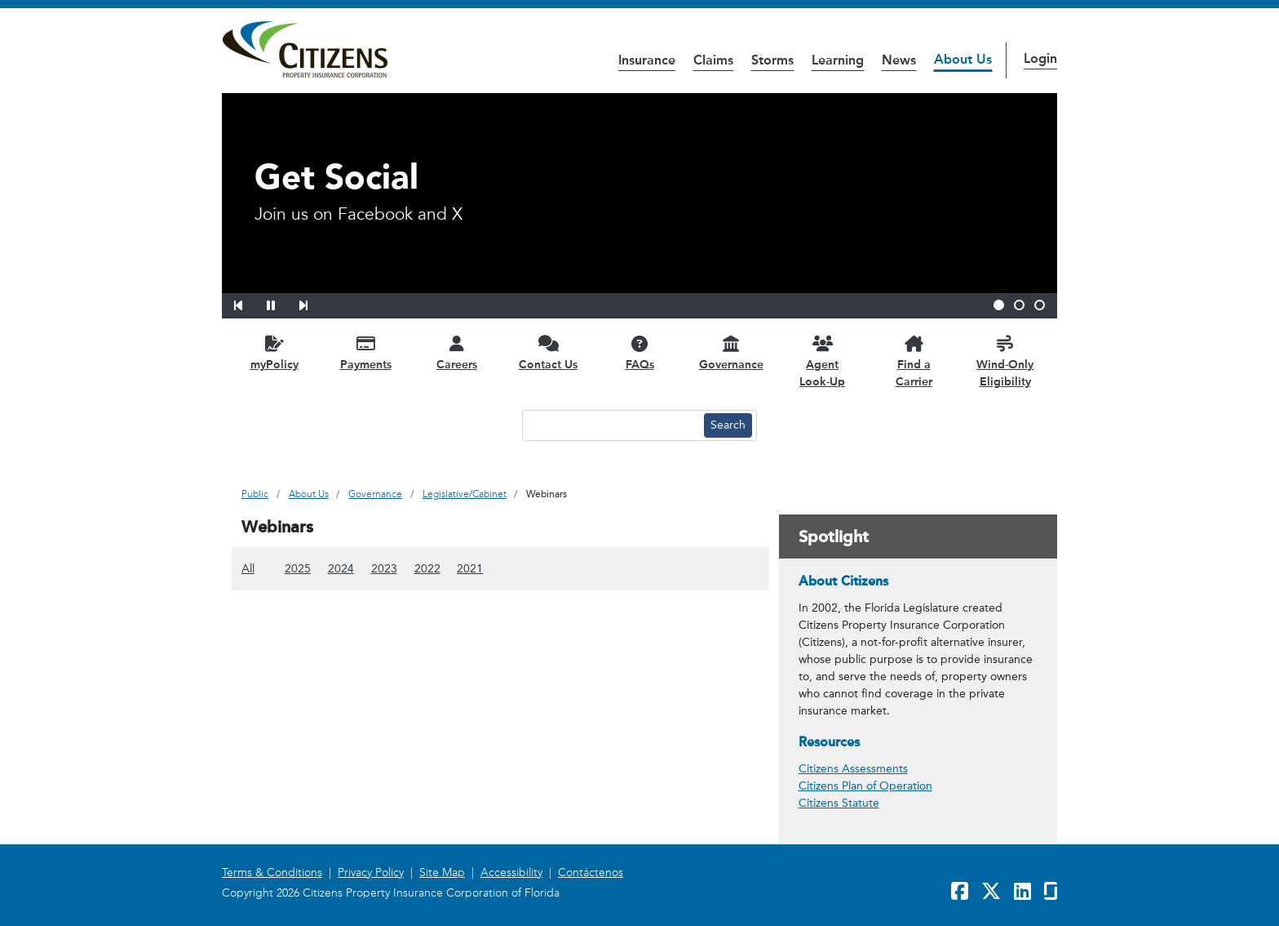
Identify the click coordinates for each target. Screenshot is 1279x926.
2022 (427, 568)
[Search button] (728, 425)
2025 (298, 568)
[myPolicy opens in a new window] (274, 352)
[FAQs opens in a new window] (639, 352)
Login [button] (1040, 58)
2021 (470, 568)
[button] (248, 302)
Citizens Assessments (853, 769)
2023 (384, 568)
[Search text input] (611, 425)
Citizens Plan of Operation (865, 786)
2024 (341, 568)
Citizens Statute (839, 803)
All (247, 568)
